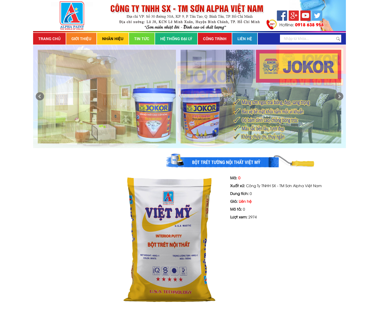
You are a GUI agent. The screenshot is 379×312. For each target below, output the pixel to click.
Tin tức (141, 38)
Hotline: (301, 24)
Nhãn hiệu (112, 38)
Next (339, 96)
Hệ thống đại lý (176, 38)
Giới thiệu (81, 38)
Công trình (215, 38)
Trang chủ (49, 38)
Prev (40, 96)
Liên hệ (244, 38)
